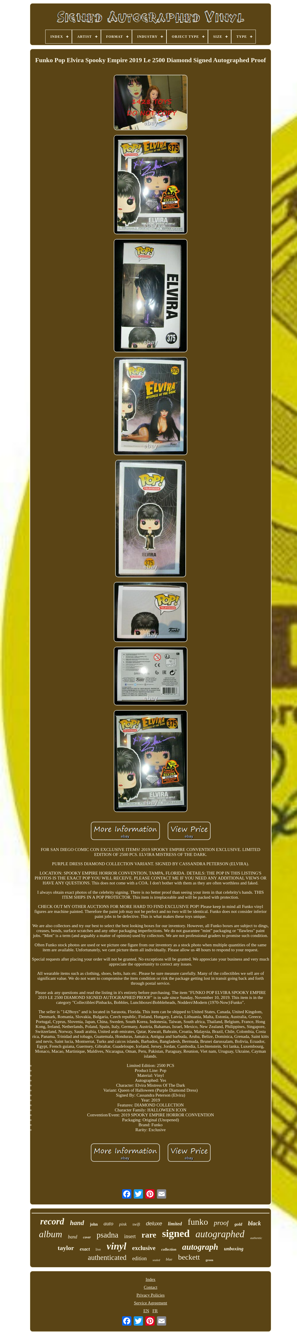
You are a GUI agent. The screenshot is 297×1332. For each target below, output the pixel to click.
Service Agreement (150, 1303)
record (52, 1221)
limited (175, 1223)
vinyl (116, 1246)
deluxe (154, 1223)
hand (77, 1222)
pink (123, 1224)
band (72, 1236)
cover (87, 1237)
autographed (220, 1234)
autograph (200, 1246)
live (98, 1249)
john (94, 1224)
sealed (156, 1260)
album (50, 1234)
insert (130, 1236)
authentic (256, 1238)
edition (139, 1258)
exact (85, 1249)
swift (136, 1224)
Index (150, 1279)
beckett (189, 1257)
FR (154, 1310)
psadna (107, 1235)
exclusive (143, 1248)
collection (168, 1249)
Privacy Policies (150, 1295)
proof (221, 1222)
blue (169, 1259)
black (254, 1223)
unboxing (233, 1248)
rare (149, 1234)
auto (108, 1223)
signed (176, 1233)
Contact (150, 1287)
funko (198, 1221)
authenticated (107, 1257)
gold (238, 1224)
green (209, 1260)
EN (146, 1310)
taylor (66, 1247)
